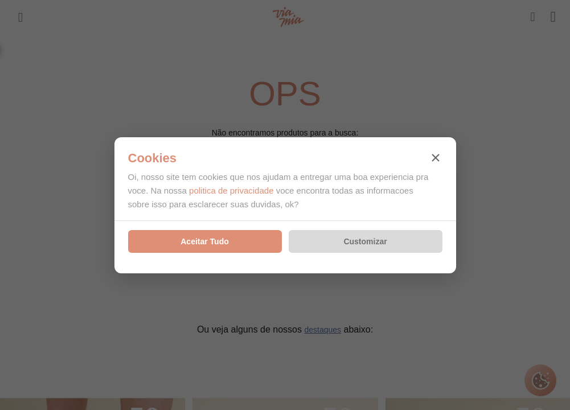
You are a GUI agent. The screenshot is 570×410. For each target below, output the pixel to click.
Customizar (365, 241)
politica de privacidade (231, 190)
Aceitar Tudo (205, 241)
